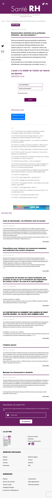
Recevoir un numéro (18, 118)
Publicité (30, 462)
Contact (30, 460)
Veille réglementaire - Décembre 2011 (30, 177)
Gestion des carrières (9, 481)
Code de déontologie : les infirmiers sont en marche (34, 149)
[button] (30, 100)
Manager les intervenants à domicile (30, 180)
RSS (29, 465)
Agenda (5, 457)
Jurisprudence (32, 479)
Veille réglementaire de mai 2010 (29, 197)
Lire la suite (46, 241)
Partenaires (6, 465)
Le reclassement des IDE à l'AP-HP (29, 195)
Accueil (3, 21)
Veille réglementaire (33, 481)
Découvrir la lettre (33, 436)
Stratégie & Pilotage (8, 487)
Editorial (9, 21)
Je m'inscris (26, 421)
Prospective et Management (10, 490)
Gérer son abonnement (34, 441)
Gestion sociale (7, 484)
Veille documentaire (33, 484)
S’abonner (31, 439)
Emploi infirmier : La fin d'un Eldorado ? (30, 161)
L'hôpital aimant (24, 175)
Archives (5, 462)
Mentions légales (33, 457)
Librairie (5, 460)
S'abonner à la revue (18, 115)
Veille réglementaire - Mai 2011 (28, 187)
